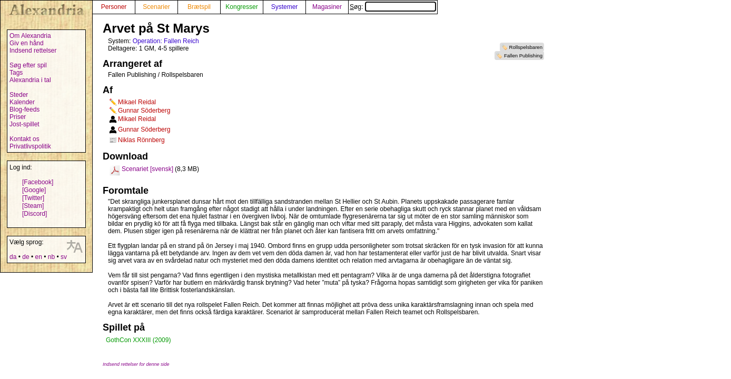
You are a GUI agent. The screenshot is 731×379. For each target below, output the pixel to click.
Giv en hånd (26, 43)
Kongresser (241, 7)
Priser (17, 117)
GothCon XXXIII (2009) (138, 340)
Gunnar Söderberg (144, 110)
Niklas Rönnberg (141, 140)
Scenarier (156, 7)
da (12, 257)
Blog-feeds (24, 109)
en (38, 257)
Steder (18, 94)
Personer (114, 7)
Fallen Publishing (523, 55)
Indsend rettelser (32, 50)
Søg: (393, 7)
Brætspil (199, 7)
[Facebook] (37, 182)
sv (64, 257)
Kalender (22, 102)
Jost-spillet (24, 124)
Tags (16, 72)
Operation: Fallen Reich (166, 41)
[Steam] (33, 206)
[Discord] (34, 213)
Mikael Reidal (137, 102)
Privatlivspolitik (30, 146)
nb (51, 257)
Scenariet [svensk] (147, 169)
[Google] (34, 190)
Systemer (284, 7)
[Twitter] (33, 198)
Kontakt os (24, 139)
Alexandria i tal (30, 80)
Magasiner (327, 7)
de (25, 257)
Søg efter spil (28, 65)
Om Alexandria (30, 35)
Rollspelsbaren (525, 47)
